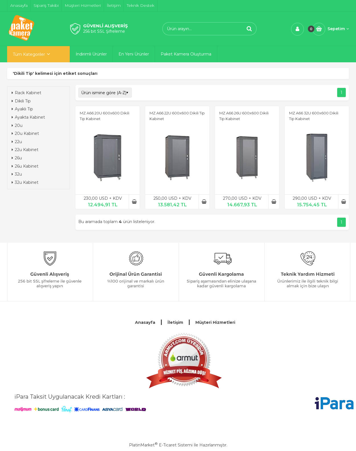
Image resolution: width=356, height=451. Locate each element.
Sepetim (338, 28)
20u (17, 125)
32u (17, 174)
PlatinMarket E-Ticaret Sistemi (161, 445)
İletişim (175, 322)
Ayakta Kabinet (28, 117)
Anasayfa (145, 322)
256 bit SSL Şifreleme (104, 31)
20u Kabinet (25, 133)
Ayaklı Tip (22, 109)
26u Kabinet (25, 166)
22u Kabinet (25, 149)
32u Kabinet (25, 182)
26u (17, 157)
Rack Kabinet (26, 92)
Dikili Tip (21, 101)
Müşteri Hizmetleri (215, 322)
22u (17, 141)
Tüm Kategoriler (29, 54)
